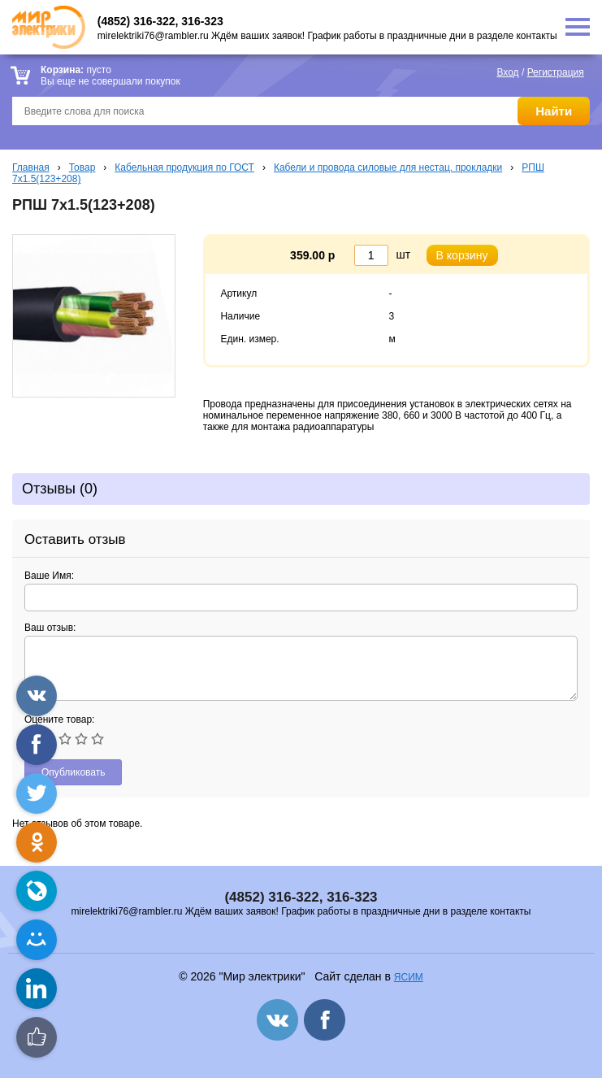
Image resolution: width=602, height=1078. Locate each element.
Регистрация (555, 72)
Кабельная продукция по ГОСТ (184, 167)
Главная (31, 167)
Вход (507, 72)
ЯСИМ (408, 977)
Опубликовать (73, 772)
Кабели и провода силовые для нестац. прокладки (388, 167)
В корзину (462, 255)
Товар (82, 167)
